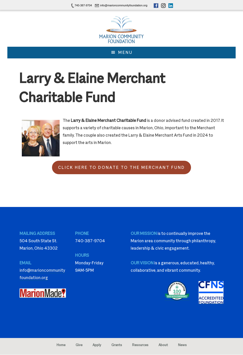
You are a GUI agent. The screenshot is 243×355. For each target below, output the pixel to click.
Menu (125, 52)
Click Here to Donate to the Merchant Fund (121, 167)
